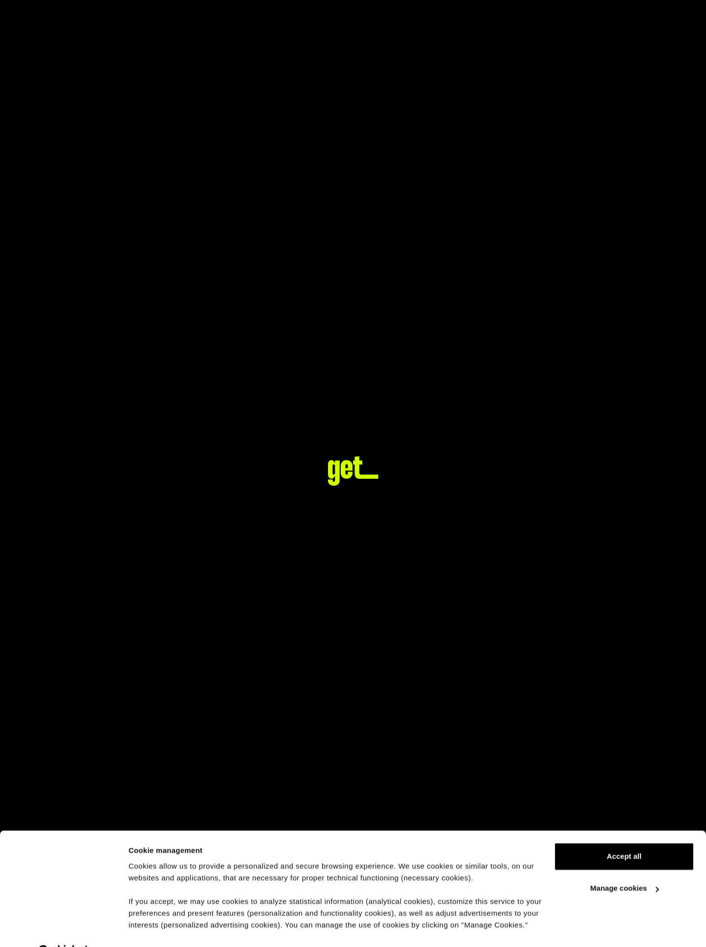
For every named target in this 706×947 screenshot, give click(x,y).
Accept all (624, 832)
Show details (151, 927)
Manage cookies (624, 864)
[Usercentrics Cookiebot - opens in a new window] (63, 928)
